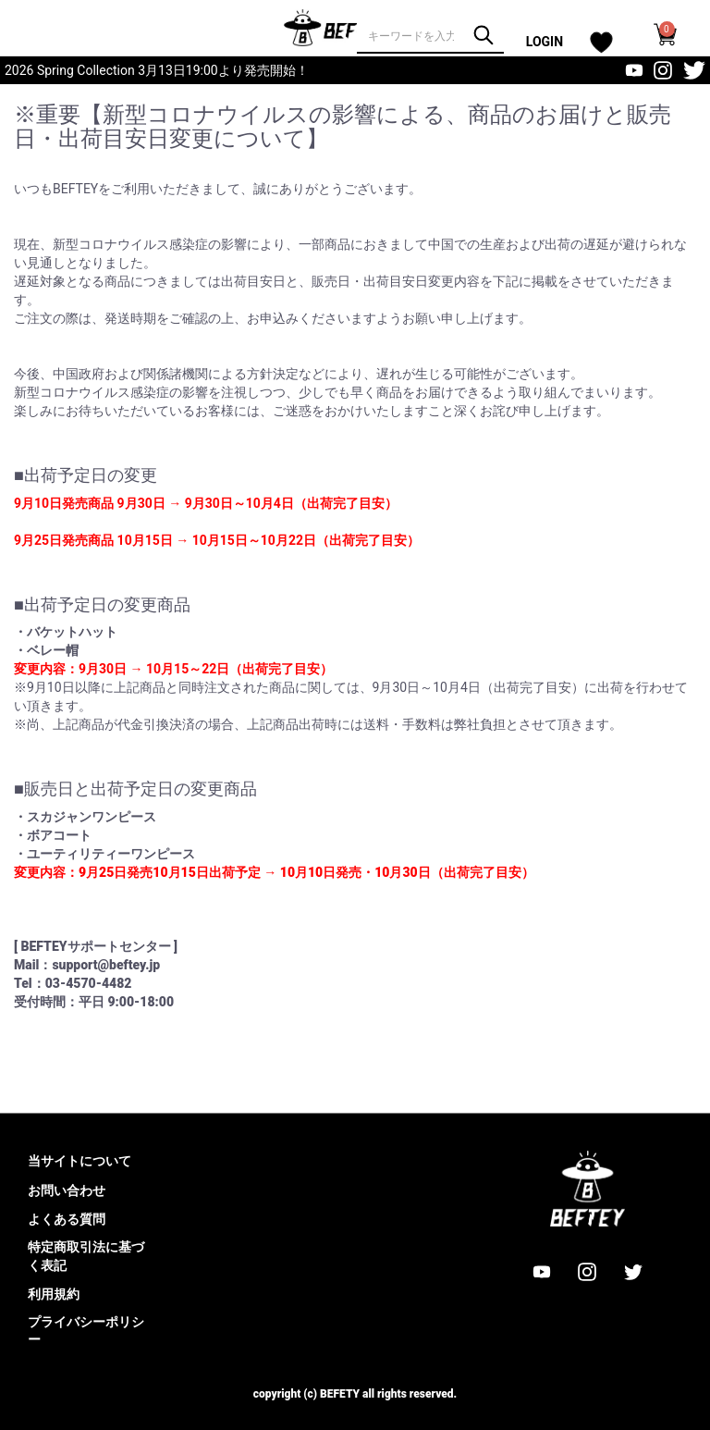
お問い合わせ (66, 1190)
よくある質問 (66, 1219)
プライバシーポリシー (86, 1331)
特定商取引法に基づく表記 (86, 1256)
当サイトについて (79, 1160)
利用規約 (54, 1294)
